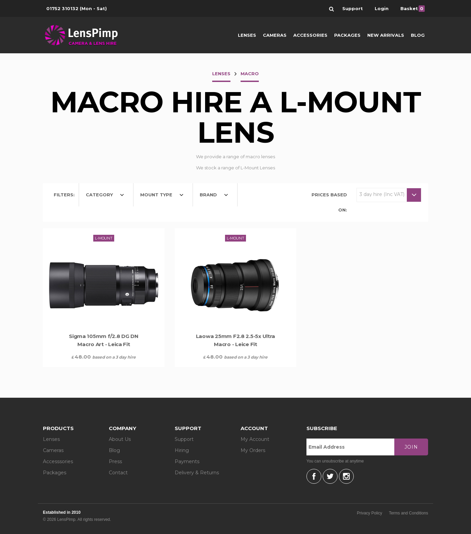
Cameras (275, 35)
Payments (187, 461)
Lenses (247, 35)
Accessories (310, 35)
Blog (418, 35)
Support (184, 439)
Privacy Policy (369, 513)
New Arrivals (385, 35)
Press (115, 461)
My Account (255, 439)
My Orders (253, 450)
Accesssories (58, 461)
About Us (120, 439)
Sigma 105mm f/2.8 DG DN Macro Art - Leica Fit (104, 340)
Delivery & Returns (197, 473)
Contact (118, 473)
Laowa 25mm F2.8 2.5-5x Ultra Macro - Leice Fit (235, 340)
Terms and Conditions (408, 513)
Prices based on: (329, 202)
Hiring (182, 450)
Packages (347, 35)
